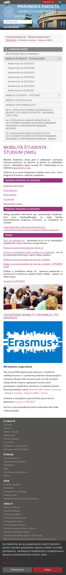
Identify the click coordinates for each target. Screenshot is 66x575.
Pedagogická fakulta (13, 521)
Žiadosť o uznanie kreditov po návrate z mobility (27, 259)
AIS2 (6, 468)
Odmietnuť (17, 569)
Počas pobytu (10, 194)
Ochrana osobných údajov (16, 449)
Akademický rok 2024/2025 (21, 72)
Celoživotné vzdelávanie (15, 472)
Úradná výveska (11, 438)
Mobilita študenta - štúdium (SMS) (25, 58)
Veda (6, 480)
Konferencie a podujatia (15, 491)
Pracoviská (9, 442)
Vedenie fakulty (11, 431)
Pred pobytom (10, 190)
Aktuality (8, 424)
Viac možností (10, 562)
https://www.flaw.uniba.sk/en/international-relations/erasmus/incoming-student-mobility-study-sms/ (31, 228)
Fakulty (8, 503)
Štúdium (8, 454)
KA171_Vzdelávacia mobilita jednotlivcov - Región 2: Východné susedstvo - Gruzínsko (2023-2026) (30, 112)
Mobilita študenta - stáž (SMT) (23, 95)
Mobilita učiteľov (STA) (19, 100)
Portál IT (47, 2)
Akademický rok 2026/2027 (21, 63)
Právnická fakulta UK (16, 36)
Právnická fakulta (12, 510)
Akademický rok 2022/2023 (21, 81)
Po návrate (9, 199)
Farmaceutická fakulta (14, 524)
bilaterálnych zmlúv (21, 167)
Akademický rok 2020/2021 (21, 90)
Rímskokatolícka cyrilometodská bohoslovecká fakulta (30, 538)
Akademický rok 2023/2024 (21, 77)
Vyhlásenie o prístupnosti (16, 445)
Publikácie (8, 487)
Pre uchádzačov (11, 458)
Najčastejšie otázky (13, 203)
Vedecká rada (10, 494)
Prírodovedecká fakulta (15, 517)
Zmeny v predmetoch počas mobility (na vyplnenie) (29, 252)
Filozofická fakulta (12, 514)
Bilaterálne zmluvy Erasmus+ (23, 53)
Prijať (48, 569)
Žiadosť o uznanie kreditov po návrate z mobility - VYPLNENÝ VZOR (33, 265)
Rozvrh (7, 475)
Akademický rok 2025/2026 (21, 67)
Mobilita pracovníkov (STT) (21, 105)
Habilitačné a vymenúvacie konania (21, 498)
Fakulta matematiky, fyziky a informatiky (23, 535)
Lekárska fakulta (12, 507)
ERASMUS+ (11, 40)
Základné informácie (14, 185)
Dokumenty (9, 435)
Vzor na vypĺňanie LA (14, 240)
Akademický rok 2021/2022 (21, 86)
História (7, 428)
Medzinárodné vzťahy (38, 36)
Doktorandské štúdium (15, 461)
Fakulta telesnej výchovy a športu (20, 528)
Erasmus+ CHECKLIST (14, 281)
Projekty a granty (12, 484)
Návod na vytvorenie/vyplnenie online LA (23, 247)
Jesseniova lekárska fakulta (17, 531)
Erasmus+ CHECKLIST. (25, 401)
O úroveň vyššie (18, 49)
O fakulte (9, 421)
